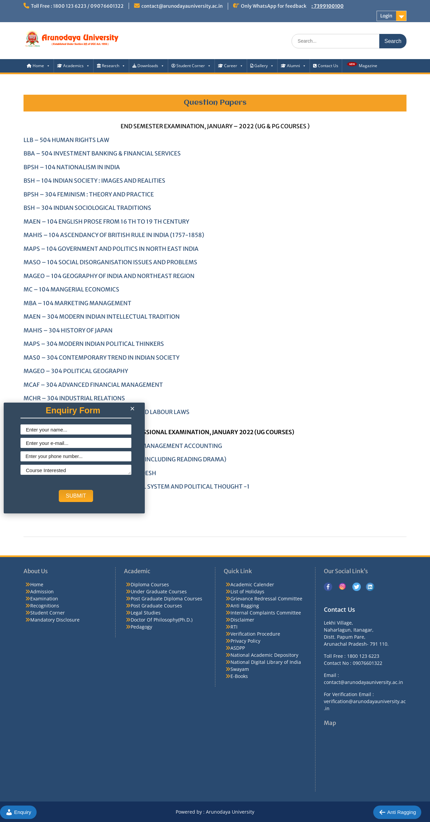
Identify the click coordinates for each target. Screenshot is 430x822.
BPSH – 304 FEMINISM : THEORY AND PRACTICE (89, 194)
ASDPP (237, 648)
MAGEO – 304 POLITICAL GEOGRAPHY (76, 371)
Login (386, 16)
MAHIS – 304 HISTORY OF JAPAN (68, 330)
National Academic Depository (264, 655)
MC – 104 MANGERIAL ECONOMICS (71, 289)
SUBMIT (76, 496)
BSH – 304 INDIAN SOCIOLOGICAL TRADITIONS (87, 208)
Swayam (239, 669)
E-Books (239, 676)
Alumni (293, 65)
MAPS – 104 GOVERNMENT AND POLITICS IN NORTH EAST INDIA (111, 249)
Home (38, 65)
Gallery (262, 65)
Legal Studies (146, 612)
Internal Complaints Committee (265, 612)
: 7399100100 (327, 6)
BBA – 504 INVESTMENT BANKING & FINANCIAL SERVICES (102, 153)
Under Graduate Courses (159, 591)
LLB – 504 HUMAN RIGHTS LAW (66, 140)
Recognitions (44, 605)
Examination (44, 598)
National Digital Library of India (265, 662)
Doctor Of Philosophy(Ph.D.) (161, 619)
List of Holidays (247, 591)
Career (230, 65)
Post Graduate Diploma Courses (166, 598)
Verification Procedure (255, 634)
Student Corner (191, 65)
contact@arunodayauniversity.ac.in (182, 6)
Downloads (148, 65)
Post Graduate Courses (156, 605)
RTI (234, 627)
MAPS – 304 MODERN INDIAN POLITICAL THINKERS (94, 344)
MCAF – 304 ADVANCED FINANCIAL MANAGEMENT (93, 385)
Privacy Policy (245, 641)
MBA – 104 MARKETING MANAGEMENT (77, 303)
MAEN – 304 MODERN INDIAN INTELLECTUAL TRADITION (102, 316)
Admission (42, 591)
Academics (73, 65)
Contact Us (325, 65)
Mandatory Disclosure (55, 619)
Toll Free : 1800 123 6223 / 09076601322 (77, 6)
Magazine (361, 64)
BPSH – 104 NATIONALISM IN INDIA (72, 167)
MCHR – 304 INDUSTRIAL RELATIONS (74, 398)
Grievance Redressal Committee (266, 598)
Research (111, 65)
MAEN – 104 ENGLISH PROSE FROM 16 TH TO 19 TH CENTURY (106, 221)
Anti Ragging (244, 605)
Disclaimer (242, 619)
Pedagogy (141, 627)
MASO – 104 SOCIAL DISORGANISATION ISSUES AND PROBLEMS (110, 262)
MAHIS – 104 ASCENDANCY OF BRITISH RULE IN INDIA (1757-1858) (114, 235)
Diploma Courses (150, 584)
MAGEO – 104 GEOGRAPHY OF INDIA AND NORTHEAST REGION (109, 276)
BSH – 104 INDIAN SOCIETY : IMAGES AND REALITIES (94, 180)
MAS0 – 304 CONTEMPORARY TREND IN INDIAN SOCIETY (101, 357)
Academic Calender (252, 584)
